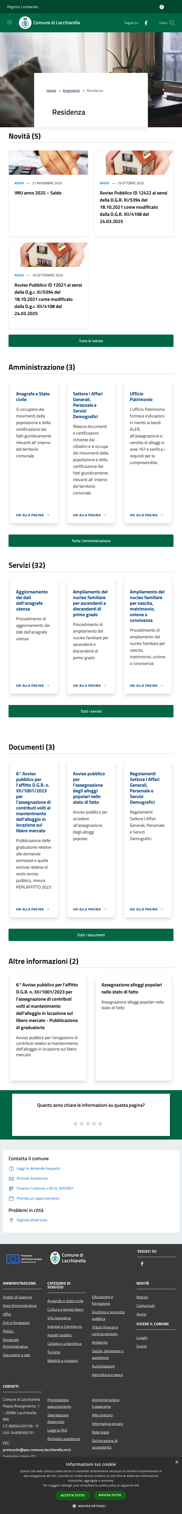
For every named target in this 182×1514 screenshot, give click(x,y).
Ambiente (100, 1342)
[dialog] (91, 1485)
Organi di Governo (17, 1297)
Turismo (53, 1352)
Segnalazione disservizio (58, 1418)
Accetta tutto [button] (73, 1495)
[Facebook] (144, 22)
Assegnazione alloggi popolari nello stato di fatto (131, 988)
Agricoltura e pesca (107, 1374)
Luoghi (141, 1337)
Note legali (100, 1432)
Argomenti (71, 90)
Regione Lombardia (22, 6)
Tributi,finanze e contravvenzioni (105, 1330)
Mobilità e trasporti (62, 1360)
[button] (91, 1506)
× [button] (176, 1462)
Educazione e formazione (102, 1300)
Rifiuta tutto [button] (110, 1495)
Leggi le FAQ (57, 1430)
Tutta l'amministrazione (91, 541)
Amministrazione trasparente (105, 1403)
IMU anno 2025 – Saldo (38, 192)
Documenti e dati (16, 1355)
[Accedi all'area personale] (161, 7)
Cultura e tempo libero (65, 1309)
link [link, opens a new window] (136, 1485)
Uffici (7, 1314)
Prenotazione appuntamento (59, 1403)
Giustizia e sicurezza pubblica (108, 1315)
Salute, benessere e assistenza (107, 1354)
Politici (8, 1331)
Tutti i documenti (91, 935)
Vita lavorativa (59, 1318)
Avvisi (19, 182)
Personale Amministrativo (15, 1343)
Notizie (142, 1297)
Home (51, 90)
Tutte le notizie (91, 341)
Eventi (141, 1346)
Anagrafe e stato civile (65, 1301)
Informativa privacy (107, 1423)
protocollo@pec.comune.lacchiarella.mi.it (37, 1449)
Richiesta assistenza (63, 1439)
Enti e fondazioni (16, 1322)
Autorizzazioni (103, 1366)
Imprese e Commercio (64, 1326)
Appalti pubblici (59, 1335)
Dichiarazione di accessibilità (105, 1444)
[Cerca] (172, 23)
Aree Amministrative (19, 1305)
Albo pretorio (102, 1415)
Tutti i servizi (91, 711)
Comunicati (145, 1305)
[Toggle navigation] (9, 22)
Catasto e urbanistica (64, 1343)
